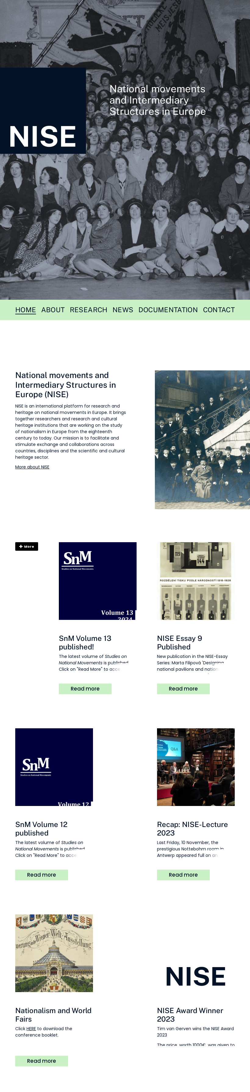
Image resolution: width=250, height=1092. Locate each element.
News (122, 310)
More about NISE (32, 467)
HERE (31, 1029)
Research (89, 310)
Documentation (168, 310)
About (53, 310)
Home (25, 310)
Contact (219, 310)
